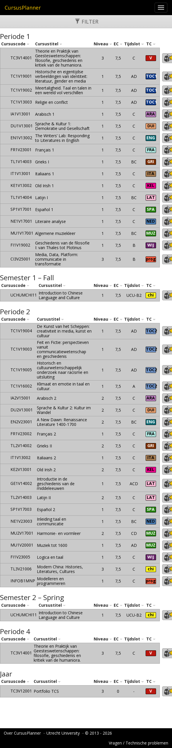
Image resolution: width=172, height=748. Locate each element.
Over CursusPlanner (22, 733)
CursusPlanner (23, 7)
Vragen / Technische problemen (138, 743)
